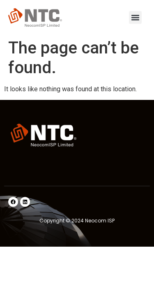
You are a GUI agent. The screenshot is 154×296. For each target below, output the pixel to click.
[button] (135, 17)
